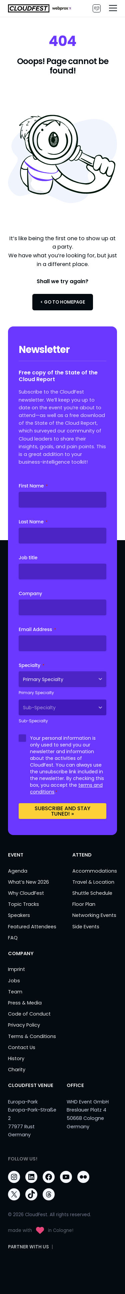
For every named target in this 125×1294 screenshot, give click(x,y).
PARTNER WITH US (96, 8)
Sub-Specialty (33, 721)
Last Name (33, 521)
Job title (28, 557)
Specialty (31, 665)
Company (30, 593)
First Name (33, 485)
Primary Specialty (36, 692)
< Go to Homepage (62, 302)
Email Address (37, 629)
